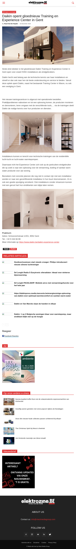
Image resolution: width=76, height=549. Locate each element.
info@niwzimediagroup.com (43, 519)
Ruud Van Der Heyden (11, 24)
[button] (73, 3)
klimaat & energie (9, 12)
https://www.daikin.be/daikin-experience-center (39, 242)
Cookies (43, 542)
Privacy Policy (52, 542)
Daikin (13, 249)
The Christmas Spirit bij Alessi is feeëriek (30, 428)
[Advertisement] (38, 93)
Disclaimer (36, 542)
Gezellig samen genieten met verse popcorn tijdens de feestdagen (39, 409)
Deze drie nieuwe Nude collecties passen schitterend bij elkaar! (38, 419)
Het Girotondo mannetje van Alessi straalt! (30, 438)
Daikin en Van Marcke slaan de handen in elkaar (35, 304)
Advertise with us (26, 542)
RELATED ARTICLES (14, 256)
